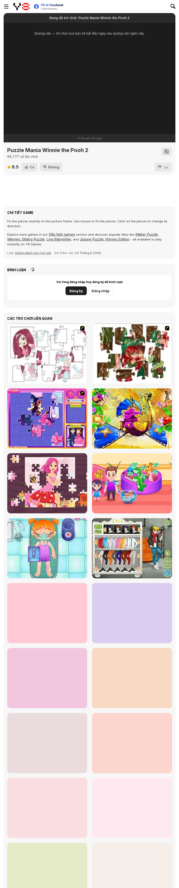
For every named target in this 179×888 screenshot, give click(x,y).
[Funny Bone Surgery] (47, 548)
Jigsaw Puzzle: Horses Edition (104, 239)
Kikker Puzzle (146, 234)
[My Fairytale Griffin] (132, 418)
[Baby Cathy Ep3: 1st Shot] (132, 613)
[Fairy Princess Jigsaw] (47, 483)
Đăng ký (76, 291)
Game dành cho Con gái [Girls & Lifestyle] (33, 253)
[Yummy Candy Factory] (47, 808)
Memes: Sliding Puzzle (26, 239)
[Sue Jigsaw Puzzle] (47, 418)
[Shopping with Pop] (132, 483)
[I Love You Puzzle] (132, 353)
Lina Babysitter (58, 239)
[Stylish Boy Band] (132, 548)
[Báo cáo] (163, 167)
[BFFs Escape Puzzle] (47, 743)
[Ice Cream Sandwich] (47, 678)
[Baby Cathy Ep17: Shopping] (132, 678)
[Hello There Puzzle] (47, 353)
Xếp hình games (62, 234)
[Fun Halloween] (47, 613)
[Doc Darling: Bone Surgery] (132, 808)
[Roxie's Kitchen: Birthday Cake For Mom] (132, 743)
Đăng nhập (101, 291)
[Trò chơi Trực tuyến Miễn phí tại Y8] (21, 6)
